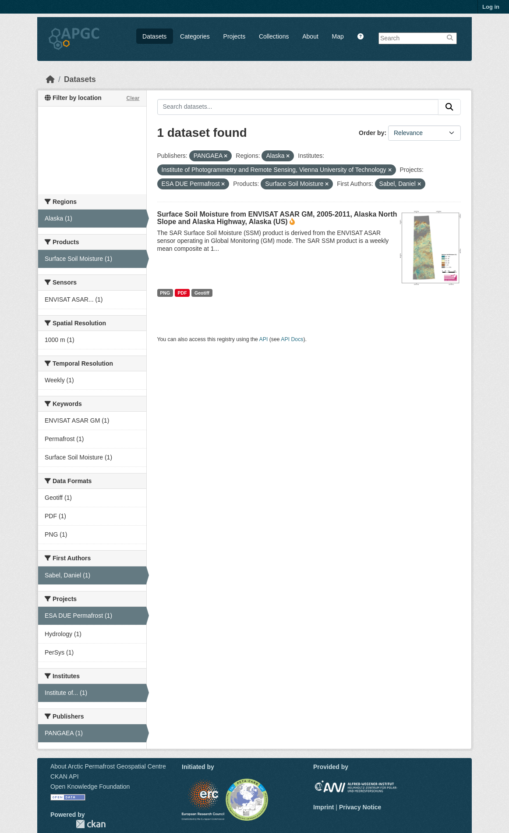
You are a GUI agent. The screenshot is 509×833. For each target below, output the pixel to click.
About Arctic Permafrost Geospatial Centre (108, 766)
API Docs (292, 339)
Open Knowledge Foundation (90, 786)
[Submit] (449, 107)
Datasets (154, 36)
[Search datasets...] (298, 107)
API (263, 339)
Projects (234, 36)
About (310, 36)
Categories (195, 36)
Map (338, 36)
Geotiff (201, 292)
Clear (132, 98)
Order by (371, 132)
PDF (182, 292)
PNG (165, 292)
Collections (274, 36)
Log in (490, 7)
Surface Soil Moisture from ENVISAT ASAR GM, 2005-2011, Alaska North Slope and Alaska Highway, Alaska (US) (277, 217)
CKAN (91, 824)
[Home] (50, 79)
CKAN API (64, 776)
